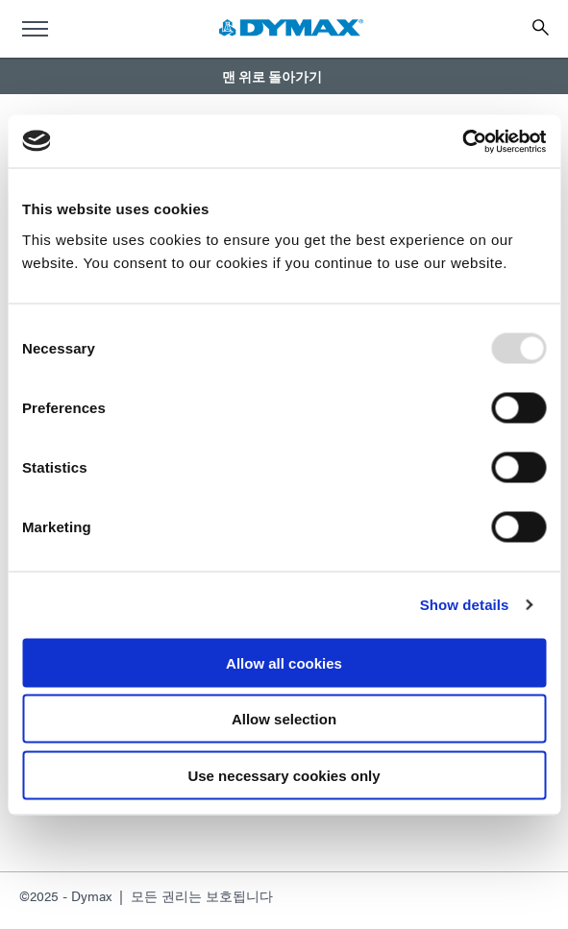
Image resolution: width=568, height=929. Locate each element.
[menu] (34, 28)
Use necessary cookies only (283, 775)
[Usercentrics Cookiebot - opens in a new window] (462, 141)
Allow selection (284, 719)
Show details (464, 605)
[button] (284, 76)
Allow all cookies (284, 662)
